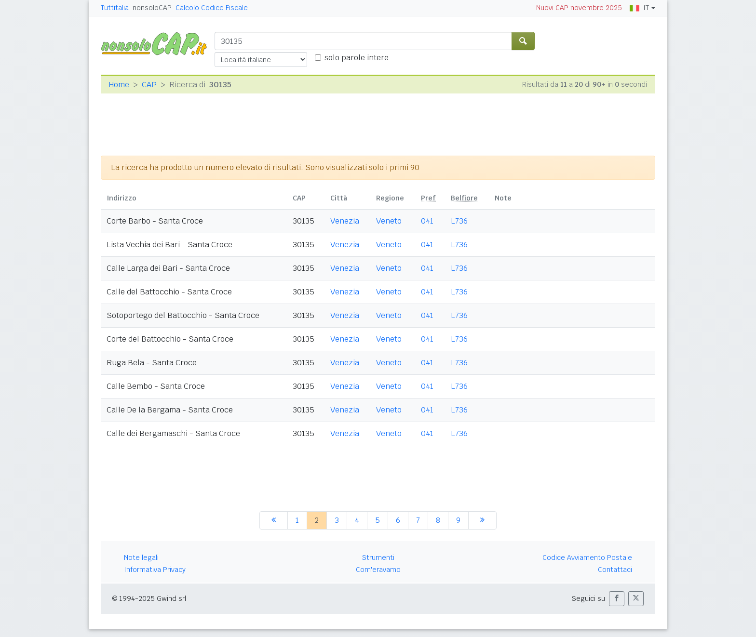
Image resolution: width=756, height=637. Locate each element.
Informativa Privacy (155, 569)
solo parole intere (356, 58)
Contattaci (615, 569)
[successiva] (482, 520)
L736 (459, 221)
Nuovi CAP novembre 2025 (579, 7)
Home (118, 85)
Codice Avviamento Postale (587, 557)
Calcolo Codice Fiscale (212, 7)
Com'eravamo (378, 569)
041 (427, 221)
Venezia (344, 221)
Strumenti (378, 557)
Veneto (389, 221)
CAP (149, 85)
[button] (616, 598)
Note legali (141, 557)
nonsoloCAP (152, 7)
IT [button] (639, 7)
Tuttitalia (115, 7)
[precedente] (273, 520)
